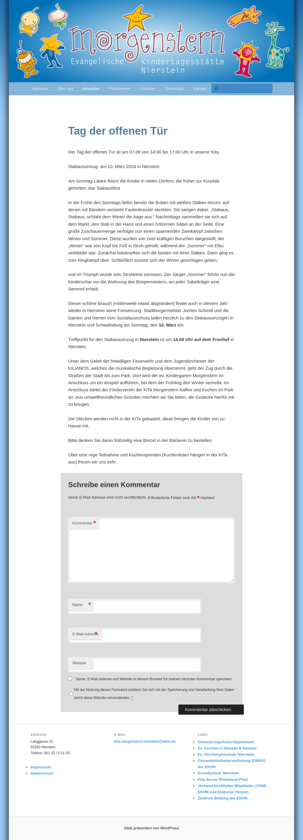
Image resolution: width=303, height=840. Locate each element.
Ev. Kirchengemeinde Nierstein (226, 754)
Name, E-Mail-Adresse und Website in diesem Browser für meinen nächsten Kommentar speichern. (154, 679)
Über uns (65, 88)
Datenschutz (41, 773)
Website (79, 663)
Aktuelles (91, 88)
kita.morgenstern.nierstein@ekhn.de (145, 741)
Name (81, 605)
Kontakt (199, 88)
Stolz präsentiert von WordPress (151, 828)
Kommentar (84, 523)
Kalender (148, 88)
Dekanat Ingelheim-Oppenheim (226, 742)
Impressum (40, 767)
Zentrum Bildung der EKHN (222, 798)
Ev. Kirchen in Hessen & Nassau (227, 748)
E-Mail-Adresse (85, 634)
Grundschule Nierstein (218, 773)
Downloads (174, 88)
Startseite (40, 88)
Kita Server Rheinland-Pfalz (223, 779)
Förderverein (120, 88)
